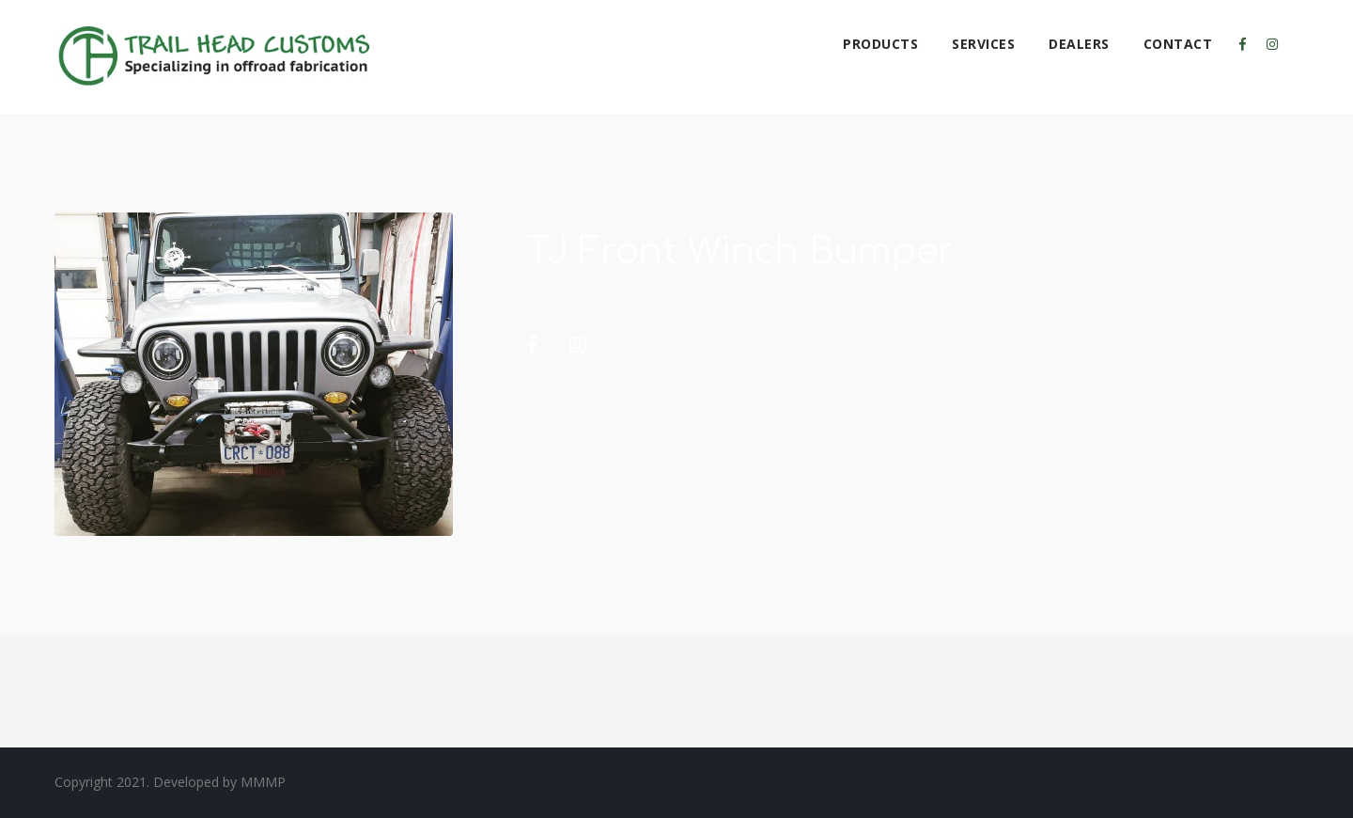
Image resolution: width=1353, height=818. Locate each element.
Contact (1178, 44)
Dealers (1079, 44)
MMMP (263, 782)
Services (983, 44)
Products (880, 44)
